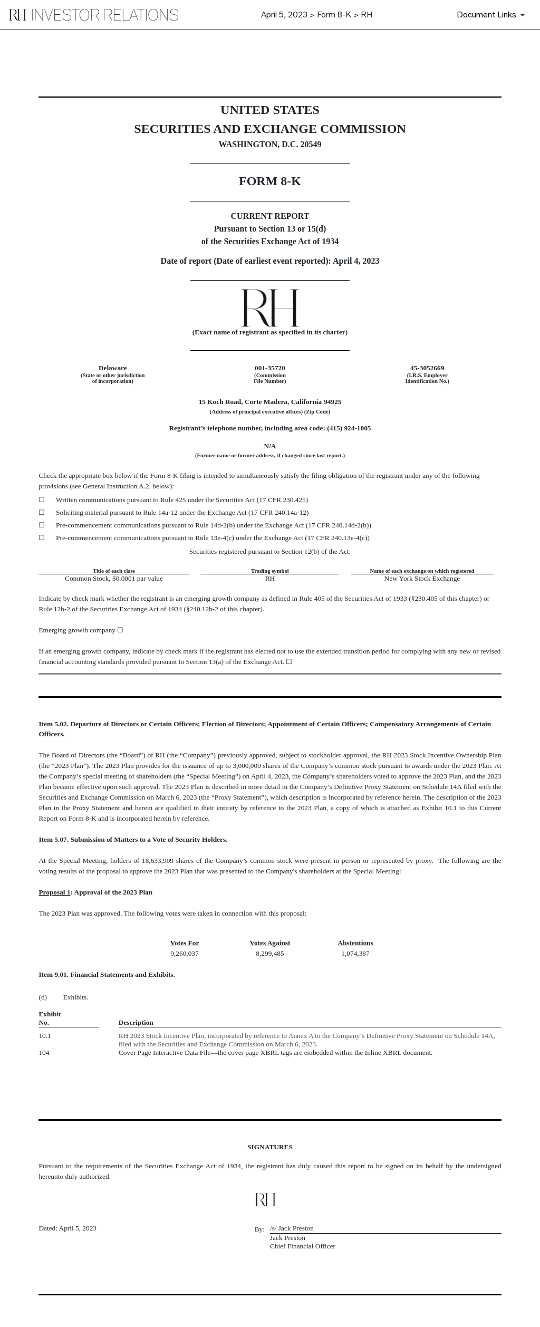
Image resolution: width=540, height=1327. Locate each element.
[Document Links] (493, 15)
